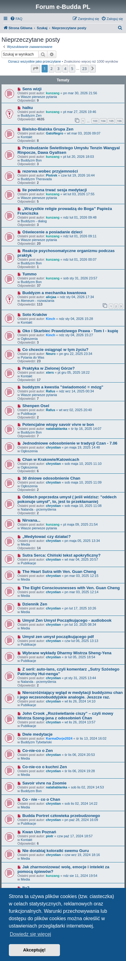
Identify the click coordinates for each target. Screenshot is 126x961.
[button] (35, 68)
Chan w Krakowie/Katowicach (50, 459)
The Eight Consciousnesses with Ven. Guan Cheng (71, 588)
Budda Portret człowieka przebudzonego (61, 815)
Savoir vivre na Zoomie (44, 783)
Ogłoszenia (29, 338)
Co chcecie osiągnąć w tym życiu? (55, 349)
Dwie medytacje (37, 734)
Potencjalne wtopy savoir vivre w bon (58, 424)
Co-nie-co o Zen (37, 750)
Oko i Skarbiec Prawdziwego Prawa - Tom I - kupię (70, 331)
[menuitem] (16, 18)
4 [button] (65, 68)
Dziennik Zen (34, 604)
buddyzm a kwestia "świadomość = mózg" (62, 387)
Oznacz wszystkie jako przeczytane (34, 61)
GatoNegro (54, 133)
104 (103, 121)
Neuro (51, 354)
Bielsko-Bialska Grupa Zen (47, 129)
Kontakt (26, 137)
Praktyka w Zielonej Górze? (48, 368)
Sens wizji (32, 89)
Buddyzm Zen (31, 115)
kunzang (53, 93)
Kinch (50, 319)
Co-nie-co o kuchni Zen (44, 767)
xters (50, 372)
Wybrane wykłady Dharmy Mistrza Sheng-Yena (66, 653)
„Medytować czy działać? (46, 536)
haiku (27, 107)
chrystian (53, 447)
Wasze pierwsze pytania (39, 97)
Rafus (50, 391)
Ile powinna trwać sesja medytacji (54, 190)
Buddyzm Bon (31, 160)
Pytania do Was (32, 357)
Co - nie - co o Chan (41, 799)
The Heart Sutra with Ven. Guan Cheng (59, 571)
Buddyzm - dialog (34, 221)
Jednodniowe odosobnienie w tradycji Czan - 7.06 (69, 443)
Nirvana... (31, 520)
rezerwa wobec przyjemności (50, 171)
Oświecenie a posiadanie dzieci (52, 232)
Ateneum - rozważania (37, 300)
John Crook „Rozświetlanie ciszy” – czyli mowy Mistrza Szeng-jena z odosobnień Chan (65, 715)
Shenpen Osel (35, 405)
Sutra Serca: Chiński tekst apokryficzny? (61, 555)
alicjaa (51, 297)
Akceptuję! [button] (34, 949)
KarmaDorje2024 (59, 738)
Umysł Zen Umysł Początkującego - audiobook (67, 620)
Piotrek (51, 175)
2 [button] (51, 68)
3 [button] (58, 68)
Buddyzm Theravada (36, 179)
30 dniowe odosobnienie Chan (51, 478)
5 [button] (72, 68)
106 (119, 121)
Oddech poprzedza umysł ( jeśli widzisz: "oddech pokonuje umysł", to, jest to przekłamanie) (67, 499)
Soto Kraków (34, 314)
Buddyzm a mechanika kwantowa (54, 292)
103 (95, 121)
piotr (49, 836)
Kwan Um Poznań (39, 832)
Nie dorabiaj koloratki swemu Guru (55, 850)
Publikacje (28, 413)
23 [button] (84, 68)
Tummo (29, 274)
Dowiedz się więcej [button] (30, 934)
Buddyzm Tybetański (36, 742)
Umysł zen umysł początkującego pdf (58, 636)
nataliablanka (56, 428)
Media (25, 544)
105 (111, 121)
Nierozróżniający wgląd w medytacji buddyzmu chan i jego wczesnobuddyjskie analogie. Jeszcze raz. (70, 694)
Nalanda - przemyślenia (38, 509)
